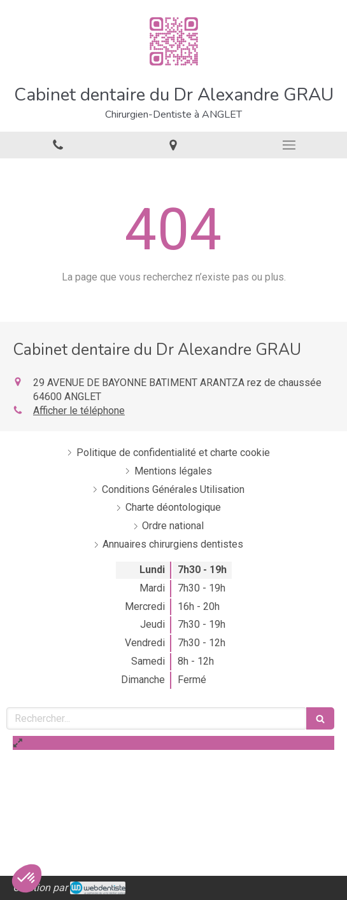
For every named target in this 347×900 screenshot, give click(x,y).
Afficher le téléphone (79, 411)
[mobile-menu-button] (289, 145)
